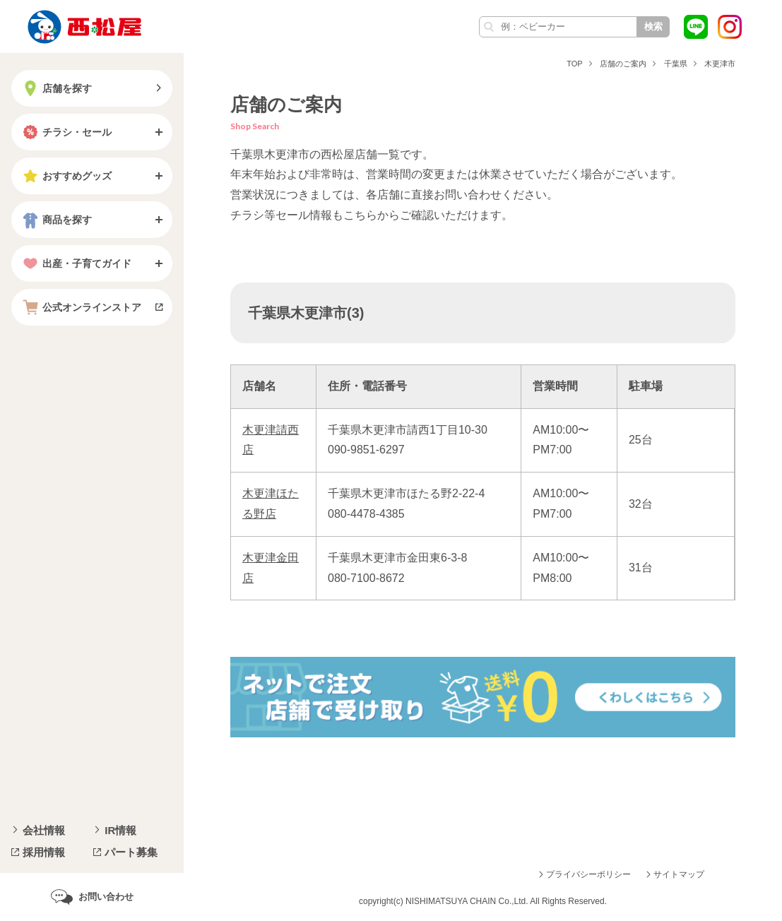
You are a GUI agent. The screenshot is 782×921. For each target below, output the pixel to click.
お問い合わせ (106, 896)
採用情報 (44, 852)
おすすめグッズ (66, 175)
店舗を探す (56, 88)
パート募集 (131, 852)
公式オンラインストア (80, 307)
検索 (653, 26)
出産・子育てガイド (75, 263)
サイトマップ (678, 874)
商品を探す (56, 219)
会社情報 (44, 830)
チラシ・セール (66, 132)
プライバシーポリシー (588, 874)
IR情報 (120, 830)
